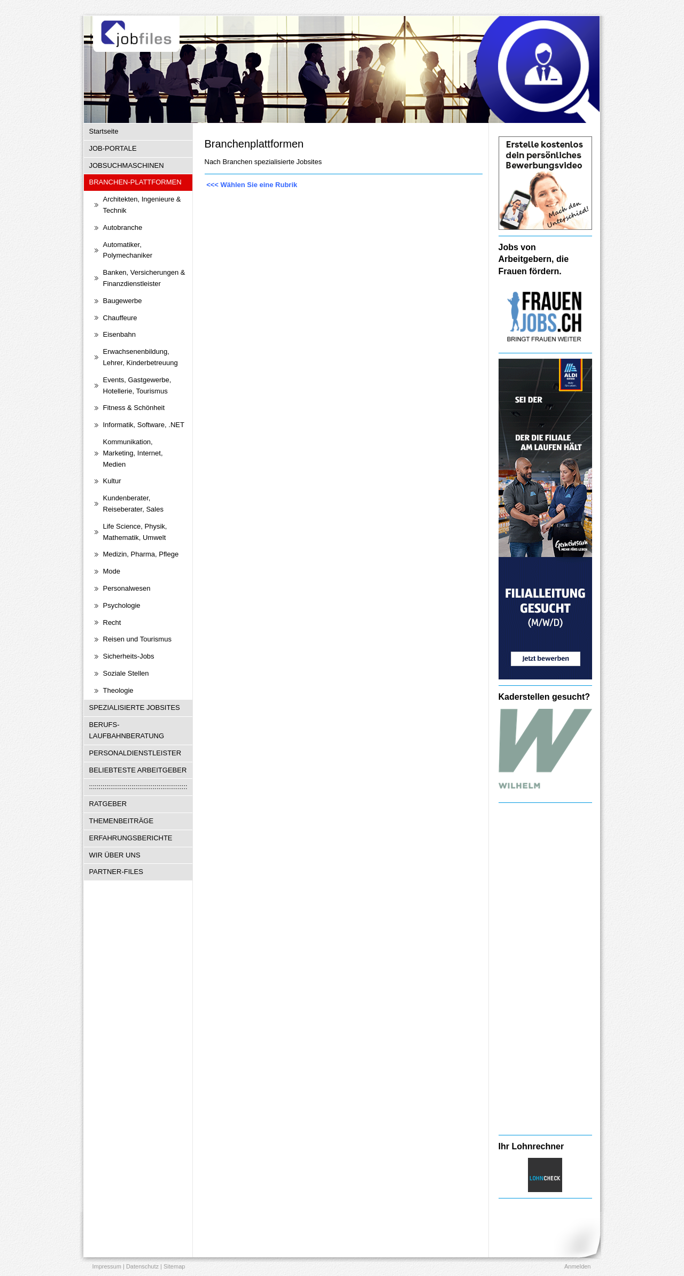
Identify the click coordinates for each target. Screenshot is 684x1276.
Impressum (106, 1266)
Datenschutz (142, 1266)
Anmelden (577, 1266)
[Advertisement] (545, 968)
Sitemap (174, 1266)
